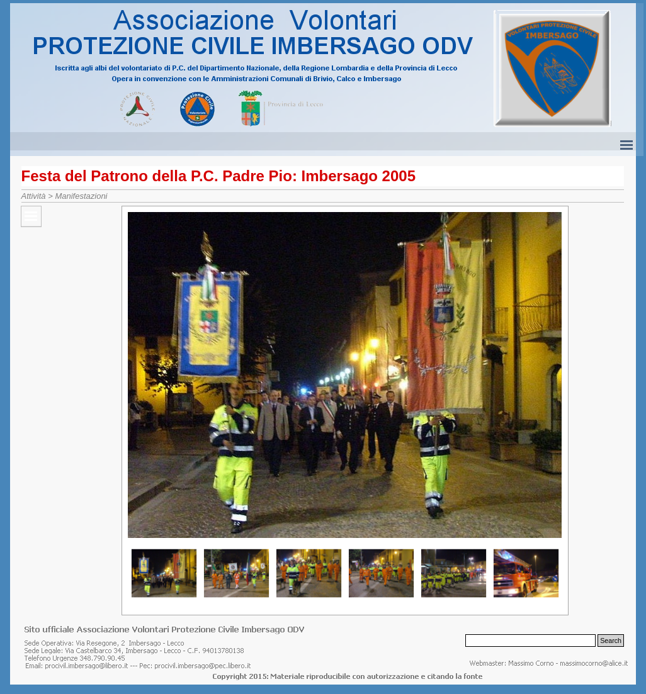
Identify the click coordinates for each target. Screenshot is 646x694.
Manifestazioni (81, 196)
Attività (33, 196)
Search (610, 640)
